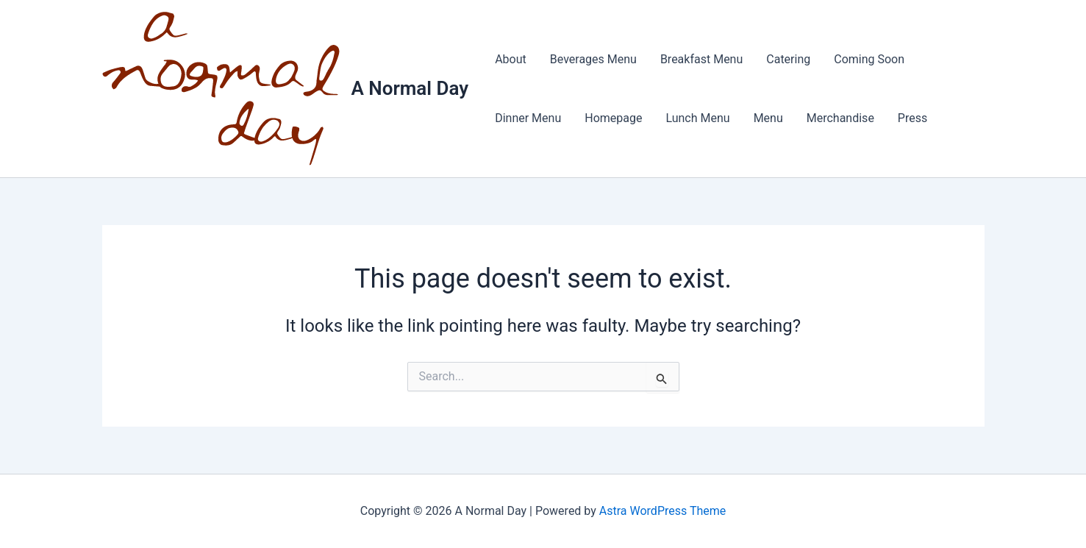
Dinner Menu (528, 118)
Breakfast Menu (701, 59)
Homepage (613, 118)
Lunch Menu (697, 118)
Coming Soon (869, 59)
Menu (768, 118)
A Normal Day (410, 88)
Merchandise (840, 118)
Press (912, 118)
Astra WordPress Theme (662, 511)
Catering (788, 59)
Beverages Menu (593, 59)
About (510, 59)
